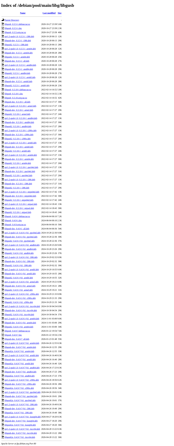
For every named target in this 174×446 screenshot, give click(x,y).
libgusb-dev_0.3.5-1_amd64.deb (19, 69)
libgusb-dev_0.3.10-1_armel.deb (19, 110)
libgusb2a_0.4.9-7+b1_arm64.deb (19, 351)
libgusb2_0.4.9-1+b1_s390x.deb (19, 302)
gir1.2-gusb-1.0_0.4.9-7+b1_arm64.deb (22, 343)
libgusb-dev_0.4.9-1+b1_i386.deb (19, 261)
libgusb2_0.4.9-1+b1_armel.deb (19, 290)
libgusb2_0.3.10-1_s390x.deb (18, 139)
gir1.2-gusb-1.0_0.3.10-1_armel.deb (20, 106)
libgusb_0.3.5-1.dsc (13, 28)
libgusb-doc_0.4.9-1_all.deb (17, 228)
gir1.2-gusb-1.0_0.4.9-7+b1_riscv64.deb (22, 429)
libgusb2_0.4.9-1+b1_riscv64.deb (19, 314)
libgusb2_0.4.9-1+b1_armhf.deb (19, 278)
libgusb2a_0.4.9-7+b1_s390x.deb (19, 388)
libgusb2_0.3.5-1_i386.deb (16, 44)
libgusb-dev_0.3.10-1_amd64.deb (19, 122)
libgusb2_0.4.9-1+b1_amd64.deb (19, 253)
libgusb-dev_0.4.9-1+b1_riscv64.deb (21, 310)
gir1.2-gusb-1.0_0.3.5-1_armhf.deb (20, 77)
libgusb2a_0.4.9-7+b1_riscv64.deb (20, 437)
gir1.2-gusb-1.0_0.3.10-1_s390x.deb (20, 130)
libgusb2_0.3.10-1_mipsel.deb (18, 212)
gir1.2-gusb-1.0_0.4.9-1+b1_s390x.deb (22, 294)
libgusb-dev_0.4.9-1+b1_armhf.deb (20, 273)
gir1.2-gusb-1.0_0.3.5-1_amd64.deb (20, 65)
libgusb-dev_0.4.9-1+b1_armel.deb (20, 286)
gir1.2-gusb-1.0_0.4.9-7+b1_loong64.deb (23, 417)
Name (22, 13)
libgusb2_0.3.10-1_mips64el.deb (19, 200)
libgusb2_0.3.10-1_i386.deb (17, 188)
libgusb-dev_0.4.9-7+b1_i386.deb (19, 408)
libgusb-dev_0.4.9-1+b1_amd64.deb (20, 249)
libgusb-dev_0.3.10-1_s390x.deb (19, 134)
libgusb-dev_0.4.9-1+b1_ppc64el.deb (21, 237)
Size (60, 13)
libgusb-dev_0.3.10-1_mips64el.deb (20, 196)
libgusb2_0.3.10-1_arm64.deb (18, 163)
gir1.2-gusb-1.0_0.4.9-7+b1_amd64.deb (22, 368)
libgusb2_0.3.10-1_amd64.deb (18, 126)
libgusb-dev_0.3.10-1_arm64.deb (19, 159)
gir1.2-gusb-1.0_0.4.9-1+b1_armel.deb (22, 282)
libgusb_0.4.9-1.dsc (13, 220)
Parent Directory (12, 20)
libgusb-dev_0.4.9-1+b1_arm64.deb (20, 323)
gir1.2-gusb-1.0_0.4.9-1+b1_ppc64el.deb (23, 233)
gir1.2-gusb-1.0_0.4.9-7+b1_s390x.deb (22, 380)
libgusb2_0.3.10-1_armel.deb (17, 114)
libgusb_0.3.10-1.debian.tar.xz (18, 89)
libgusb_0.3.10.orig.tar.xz (16, 98)
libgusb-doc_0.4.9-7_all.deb (17, 339)
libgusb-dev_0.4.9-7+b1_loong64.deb (21, 421)
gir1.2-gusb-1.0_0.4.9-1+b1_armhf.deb (22, 269)
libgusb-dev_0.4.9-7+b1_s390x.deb (20, 384)
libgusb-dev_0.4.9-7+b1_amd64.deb (20, 372)
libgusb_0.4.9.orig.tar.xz (15, 224)
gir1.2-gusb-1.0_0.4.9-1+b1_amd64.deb (22, 245)
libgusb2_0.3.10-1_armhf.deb (18, 151)
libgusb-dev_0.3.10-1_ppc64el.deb (20, 171)
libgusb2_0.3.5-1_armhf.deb (17, 85)
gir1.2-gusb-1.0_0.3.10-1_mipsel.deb (21, 204)
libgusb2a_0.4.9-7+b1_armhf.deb (19, 363)
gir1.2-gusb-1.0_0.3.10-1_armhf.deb (20, 143)
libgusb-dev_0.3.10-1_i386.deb (18, 184)
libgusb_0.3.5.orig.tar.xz (15, 32)
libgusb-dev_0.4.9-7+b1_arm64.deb (20, 347)
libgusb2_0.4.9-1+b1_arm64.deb (19, 327)
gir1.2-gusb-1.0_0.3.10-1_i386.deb (20, 179)
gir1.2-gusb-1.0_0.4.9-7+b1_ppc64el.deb (23, 392)
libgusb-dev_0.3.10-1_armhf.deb (19, 147)
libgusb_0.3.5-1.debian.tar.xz (17, 24)
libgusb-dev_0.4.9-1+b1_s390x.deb (20, 298)
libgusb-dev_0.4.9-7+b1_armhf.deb (20, 359)
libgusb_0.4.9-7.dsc (13, 335)
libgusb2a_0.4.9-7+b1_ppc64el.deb (20, 400)
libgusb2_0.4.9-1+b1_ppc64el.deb (20, 241)
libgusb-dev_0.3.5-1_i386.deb (18, 40)
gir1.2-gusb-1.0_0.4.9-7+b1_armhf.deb (22, 355)
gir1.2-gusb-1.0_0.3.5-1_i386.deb (19, 36)
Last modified (49, 13)
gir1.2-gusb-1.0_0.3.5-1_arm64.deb (20, 49)
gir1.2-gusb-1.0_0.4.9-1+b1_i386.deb (21, 257)
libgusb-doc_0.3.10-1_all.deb (17, 102)
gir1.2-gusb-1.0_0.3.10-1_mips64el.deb (22, 192)
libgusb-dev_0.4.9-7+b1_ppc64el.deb (21, 396)
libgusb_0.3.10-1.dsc (14, 94)
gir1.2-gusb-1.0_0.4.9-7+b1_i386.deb (21, 404)
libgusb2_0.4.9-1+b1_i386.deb (18, 265)
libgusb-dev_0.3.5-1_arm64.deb (19, 53)
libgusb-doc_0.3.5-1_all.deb (17, 61)
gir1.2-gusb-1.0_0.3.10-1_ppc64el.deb (21, 167)
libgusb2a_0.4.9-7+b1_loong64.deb (20, 425)
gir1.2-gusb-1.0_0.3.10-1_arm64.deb (21, 155)
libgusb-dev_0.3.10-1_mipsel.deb (19, 208)
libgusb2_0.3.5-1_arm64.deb (17, 57)
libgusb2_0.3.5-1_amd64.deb (17, 73)
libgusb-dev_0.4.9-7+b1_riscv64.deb (21, 433)
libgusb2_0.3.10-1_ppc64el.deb (18, 175)
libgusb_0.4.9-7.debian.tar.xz (17, 331)
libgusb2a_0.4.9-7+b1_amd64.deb (20, 376)
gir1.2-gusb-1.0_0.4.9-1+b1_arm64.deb (22, 318)
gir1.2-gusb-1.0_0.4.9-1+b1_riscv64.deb (22, 306)
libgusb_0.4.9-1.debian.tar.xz (17, 216)
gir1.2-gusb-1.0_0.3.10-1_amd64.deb (21, 118)
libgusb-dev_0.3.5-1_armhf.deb (18, 81)
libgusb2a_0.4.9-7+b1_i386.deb (18, 413)
